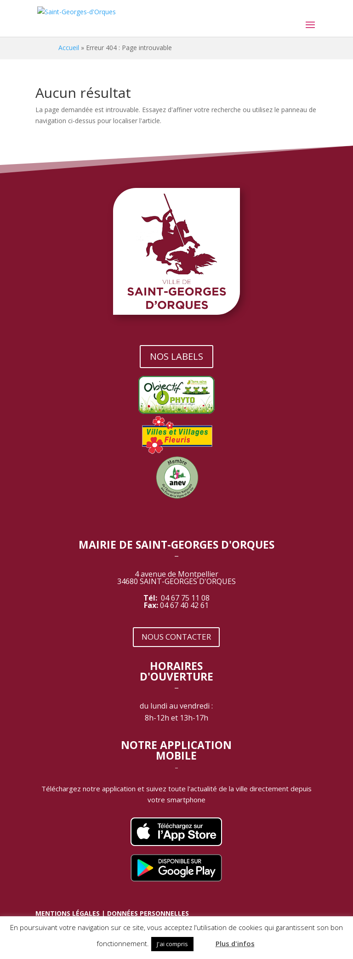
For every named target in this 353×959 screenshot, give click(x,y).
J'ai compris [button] (172, 944)
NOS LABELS (176, 356)
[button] (203, 940)
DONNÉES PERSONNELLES (148, 913)
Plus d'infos (235, 943)
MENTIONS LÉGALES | (71, 913)
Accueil (68, 47)
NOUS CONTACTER (176, 636)
